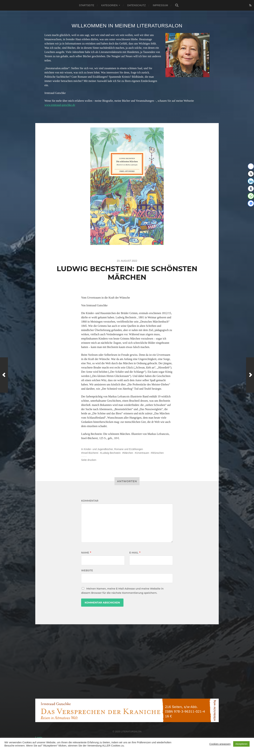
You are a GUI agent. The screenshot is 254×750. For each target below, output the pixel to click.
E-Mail (134, 552)
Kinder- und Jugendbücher (98, 449)
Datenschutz (136, 5)
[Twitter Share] (251, 174)
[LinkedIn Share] (251, 181)
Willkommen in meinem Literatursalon (127, 25)
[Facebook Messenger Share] (251, 203)
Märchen (128, 452)
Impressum (160, 5)
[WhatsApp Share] (251, 196)
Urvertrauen (142, 452)
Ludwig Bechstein (111, 452)
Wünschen (158, 452)
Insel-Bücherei (90, 452)
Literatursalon (131, 731)
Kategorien (109, 5)
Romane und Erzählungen (128, 449)
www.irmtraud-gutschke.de (59, 104)
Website (87, 570)
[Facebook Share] (251, 166)
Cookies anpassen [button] (220, 744)
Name (86, 552)
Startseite (86, 5)
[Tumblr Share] (251, 188)
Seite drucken (88, 460)
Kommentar (89, 500)
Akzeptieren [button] (241, 744)
